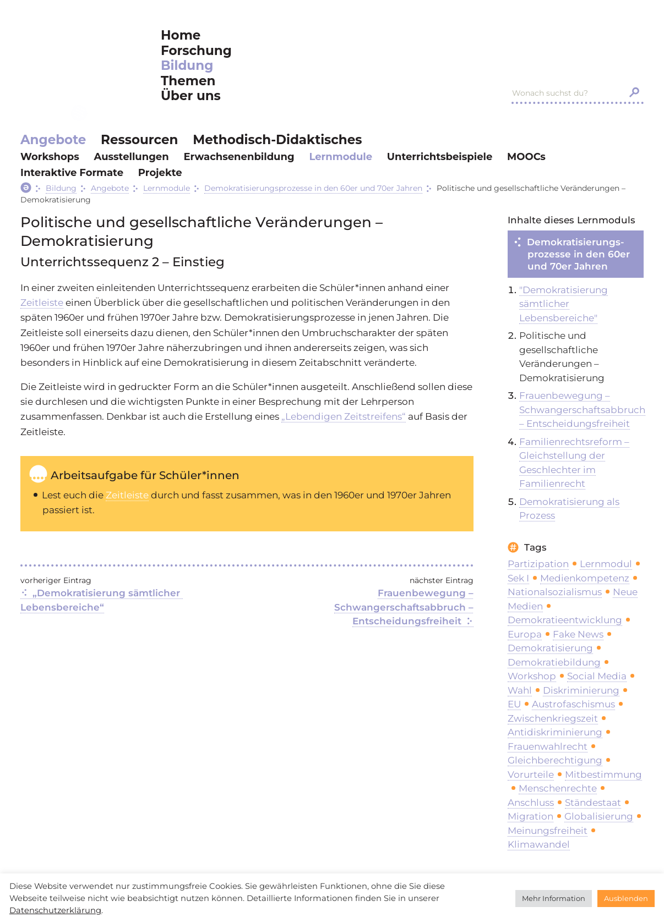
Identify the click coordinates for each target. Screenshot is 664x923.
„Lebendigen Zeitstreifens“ (343, 416)
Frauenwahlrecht (547, 746)
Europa (525, 634)
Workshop (532, 676)
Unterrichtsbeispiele (439, 157)
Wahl (520, 690)
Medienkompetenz (584, 578)
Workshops (49, 157)
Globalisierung (598, 816)
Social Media (597, 676)
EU (514, 704)
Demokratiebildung (554, 662)
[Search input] (566, 93)
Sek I (518, 578)
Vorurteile (531, 774)
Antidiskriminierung (555, 732)
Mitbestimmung (603, 774)
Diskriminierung (581, 690)
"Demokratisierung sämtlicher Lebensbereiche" (563, 303)
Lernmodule (340, 157)
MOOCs (526, 157)
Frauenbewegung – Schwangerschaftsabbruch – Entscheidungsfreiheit (405, 607)
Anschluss (531, 802)
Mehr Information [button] (553, 898)
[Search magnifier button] (634, 92)
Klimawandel (539, 844)
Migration (530, 816)
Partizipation (538, 563)
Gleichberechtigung (555, 760)
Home (180, 35)
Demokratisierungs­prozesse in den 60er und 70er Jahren (578, 254)
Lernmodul (606, 563)
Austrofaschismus (573, 704)
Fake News (578, 634)
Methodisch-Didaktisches (277, 139)
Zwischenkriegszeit (553, 718)
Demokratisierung (550, 647)
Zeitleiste (41, 302)
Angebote (53, 139)
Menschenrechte (558, 788)
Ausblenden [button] (626, 898)
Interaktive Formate (71, 173)
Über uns (191, 96)
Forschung (196, 51)
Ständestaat (593, 802)
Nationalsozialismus (555, 591)
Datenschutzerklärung (55, 910)
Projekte (160, 173)
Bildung (187, 65)
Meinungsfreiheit (547, 830)
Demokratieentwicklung (565, 619)
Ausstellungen (131, 157)
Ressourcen (139, 139)
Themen (188, 81)
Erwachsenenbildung (238, 157)
